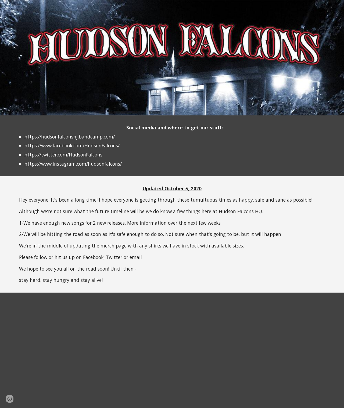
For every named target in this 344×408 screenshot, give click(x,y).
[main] (172, 146)
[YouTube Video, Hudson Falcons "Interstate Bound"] (251, 350)
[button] (9, 399)
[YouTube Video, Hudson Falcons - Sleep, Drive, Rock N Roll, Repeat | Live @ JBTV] (92, 350)
